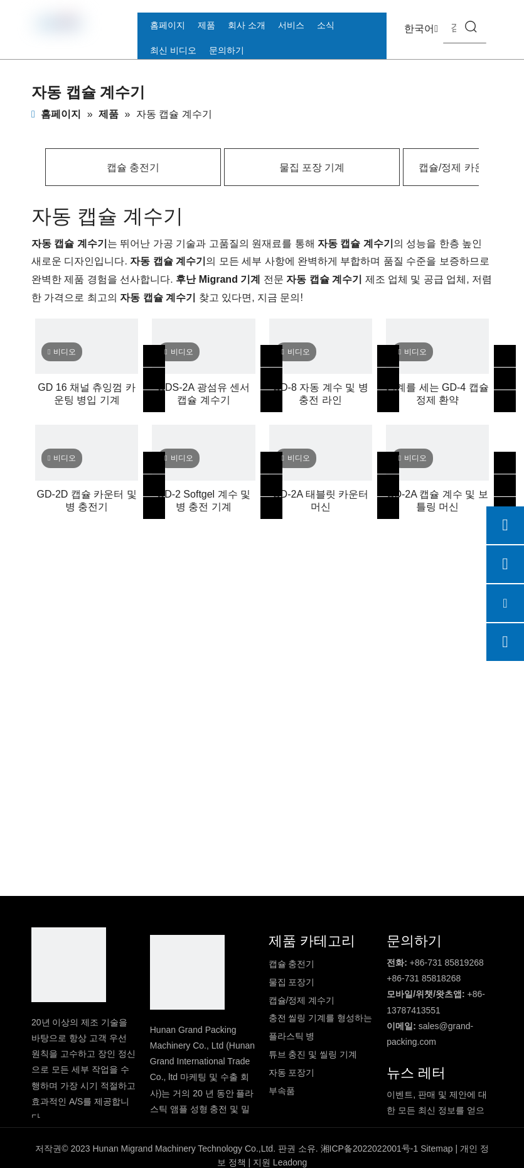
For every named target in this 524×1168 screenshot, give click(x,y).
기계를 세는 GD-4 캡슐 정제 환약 (437, 393)
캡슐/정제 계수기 (302, 1000)
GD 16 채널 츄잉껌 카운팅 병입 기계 (87, 393)
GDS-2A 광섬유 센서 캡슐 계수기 (204, 393)
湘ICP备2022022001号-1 (370, 1148)
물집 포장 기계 (312, 167)
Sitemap (436, 1148)
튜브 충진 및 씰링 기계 (313, 1054)
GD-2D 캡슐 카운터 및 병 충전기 (87, 500)
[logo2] (187, 972)
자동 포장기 (292, 1072)
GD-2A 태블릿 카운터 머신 (320, 500)
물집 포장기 (292, 982)
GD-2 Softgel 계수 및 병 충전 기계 (203, 500)
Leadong (290, 1162)
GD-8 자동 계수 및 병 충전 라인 (320, 393)
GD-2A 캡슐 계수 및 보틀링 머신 (437, 500)
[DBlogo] (68, 964)
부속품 (282, 1091)
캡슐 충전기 (133, 167)
